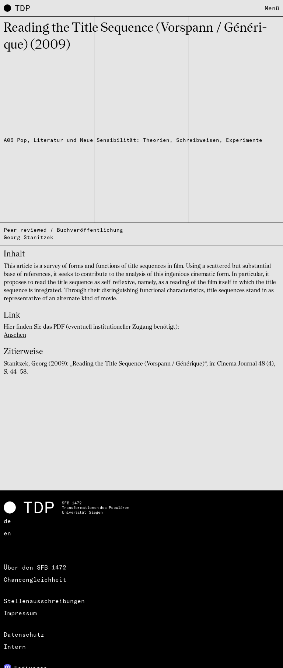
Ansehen (15, 335)
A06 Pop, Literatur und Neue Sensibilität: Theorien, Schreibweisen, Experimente (133, 140)
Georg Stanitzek (28, 237)
